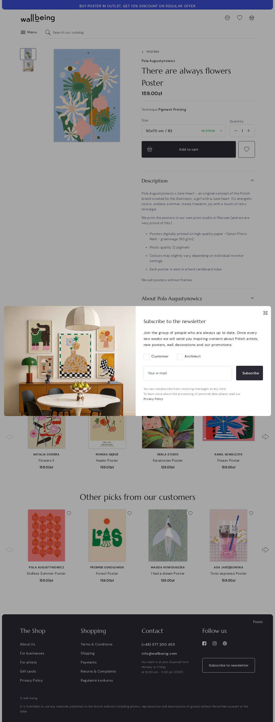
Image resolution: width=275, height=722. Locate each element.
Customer (159, 356)
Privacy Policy (153, 399)
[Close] (265, 313)
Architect (193, 356)
